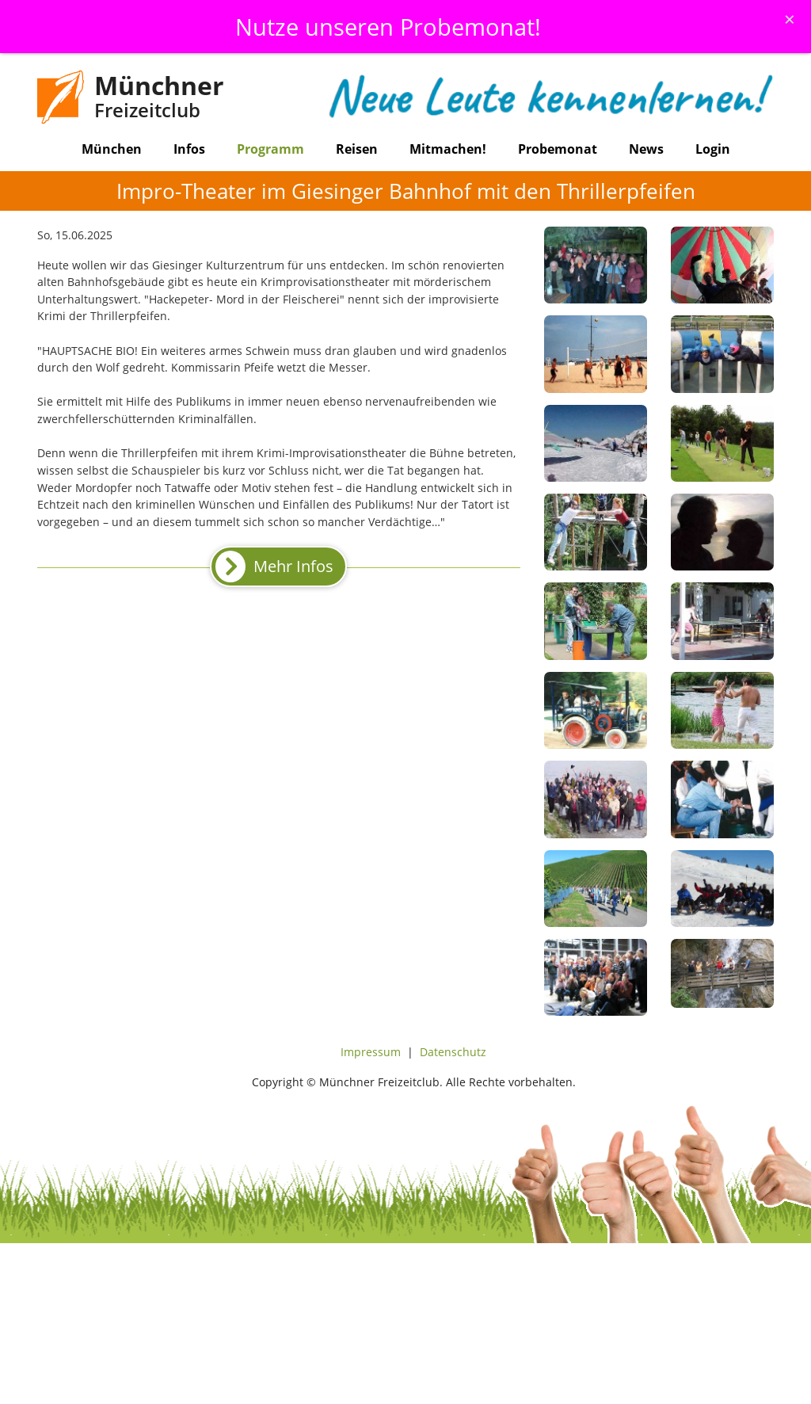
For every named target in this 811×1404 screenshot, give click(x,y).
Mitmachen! (447, 149)
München (112, 149)
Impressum (371, 1051)
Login (712, 149)
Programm (270, 149)
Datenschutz (453, 1051)
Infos (189, 149)
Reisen (357, 149)
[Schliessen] (789, 19)
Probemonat (557, 149)
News (646, 149)
